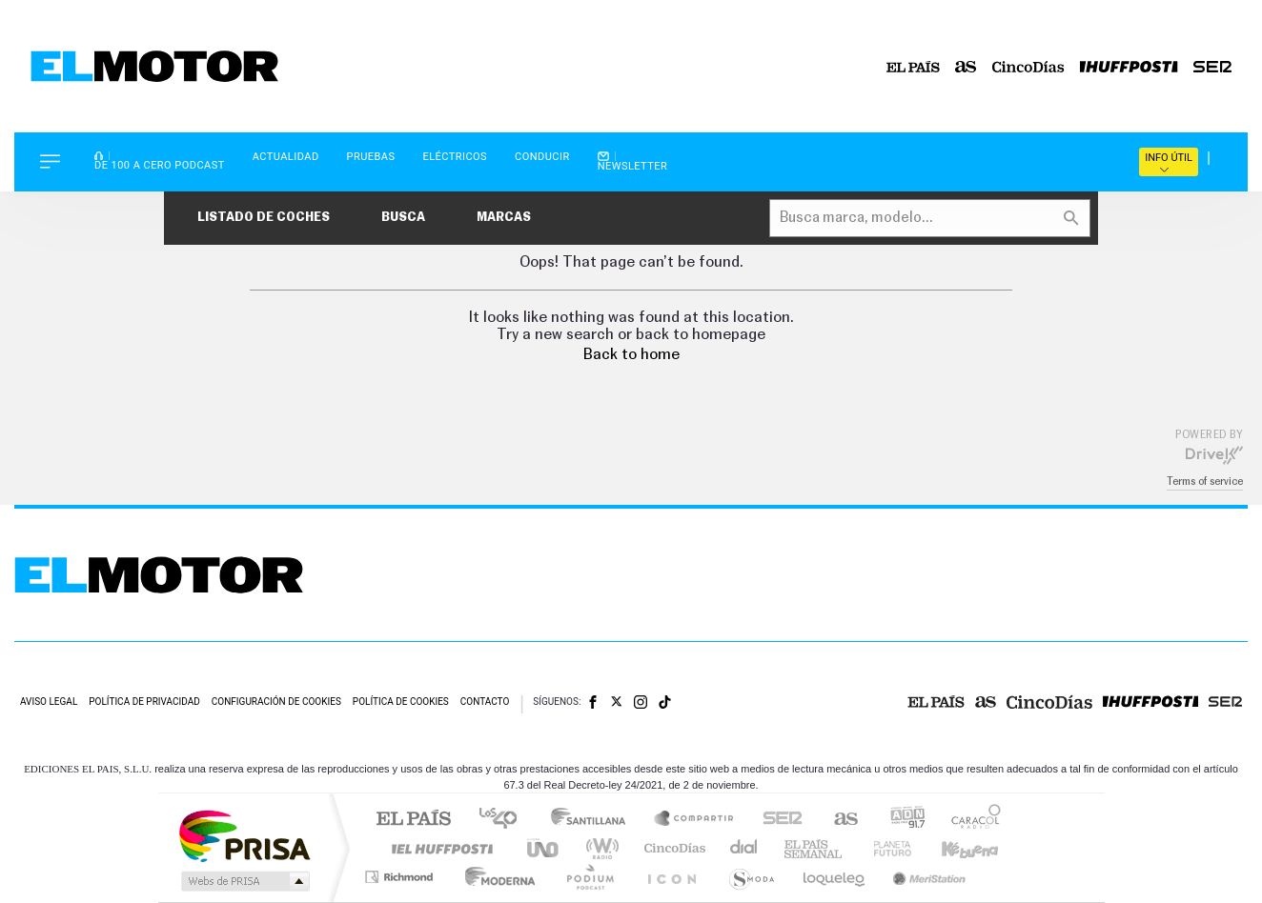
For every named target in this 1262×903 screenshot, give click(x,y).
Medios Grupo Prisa (243, 881)
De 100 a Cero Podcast (159, 160)
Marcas (504, 217)
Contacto (485, 701)
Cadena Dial (744, 848)
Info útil (1168, 162)
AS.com (837, 820)
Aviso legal (48, 701)
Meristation (926, 877)
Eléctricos (454, 156)
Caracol (970, 820)
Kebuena (953, 848)
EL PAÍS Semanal (814, 848)
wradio (599, 848)
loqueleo (835, 877)
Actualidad (286, 156)
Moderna (495, 877)
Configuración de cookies (276, 701)
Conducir (542, 156)
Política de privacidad (144, 701)
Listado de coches (263, 217)
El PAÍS (413, 820)
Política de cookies (401, 701)
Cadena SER (776, 820)
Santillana (593, 820)
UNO (544, 848)
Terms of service (1205, 481)
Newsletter (633, 161)
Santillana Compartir (695, 820)
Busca (403, 217)
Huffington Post (438, 848)
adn (900, 820)
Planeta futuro (884, 848)
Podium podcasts (589, 877)
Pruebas (371, 156)
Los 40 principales (504, 820)
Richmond (401, 877)
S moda (750, 877)
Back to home (631, 354)
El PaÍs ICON (671, 877)
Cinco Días (672, 848)
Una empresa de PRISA (244, 835)
